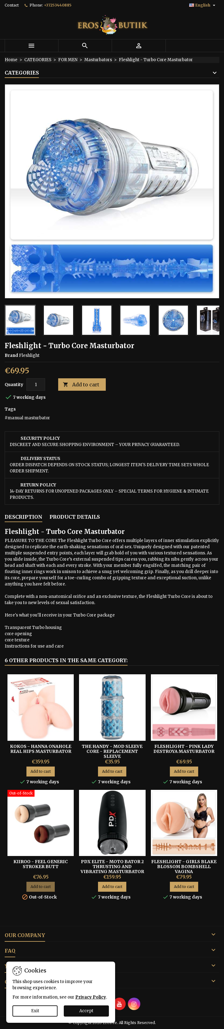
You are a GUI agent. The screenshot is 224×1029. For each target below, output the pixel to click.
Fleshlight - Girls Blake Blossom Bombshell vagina (184, 866)
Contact (12, 5)
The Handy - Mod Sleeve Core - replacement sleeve (112, 751)
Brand (11, 355)
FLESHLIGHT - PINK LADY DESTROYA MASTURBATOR (183, 749)
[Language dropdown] (203, 5)
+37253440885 (58, 5)
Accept (86, 1010)
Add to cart (81, 384)
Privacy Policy (90, 997)
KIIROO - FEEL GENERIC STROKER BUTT (40, 864)
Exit (35, 1010)
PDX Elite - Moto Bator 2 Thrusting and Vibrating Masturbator (112, 866)
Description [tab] (23, 517)
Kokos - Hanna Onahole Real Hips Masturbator (40, 749)
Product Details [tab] (74, 517)
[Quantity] (35, 384)
